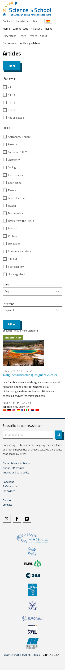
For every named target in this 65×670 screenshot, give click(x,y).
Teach (22, 36)
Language (8, 303)
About (43, 36)
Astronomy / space (19, 137)
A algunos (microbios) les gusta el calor (30, 374)
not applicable (16, 117)
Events (33, 36)
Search (36, 21)
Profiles (12, 236)
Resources (14, 244)
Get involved (10, 43)
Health (12, 206)
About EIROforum (13, 468)
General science (17, 198)
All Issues (36, 28)
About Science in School (17, 463)
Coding (12, 167)
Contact (7, 21)
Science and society (19, 251)
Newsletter (22, 21)
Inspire (48, 28)
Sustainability (16, 267)
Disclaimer (9, 491)
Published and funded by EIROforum (21, 655)
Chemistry (14, 160)
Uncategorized (16, 274)
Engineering (14, 183)
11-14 (11, 95)
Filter (12, 66)
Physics (12, 228)
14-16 (11, 102)
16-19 (11, 110)
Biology (12, 144)
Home (6, 28)
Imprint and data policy (16, 472)
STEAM (12, 259)
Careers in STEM (17, 152)
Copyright (8, 482)
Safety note (10, 486)
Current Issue (20, 28)
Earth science (16, 175)
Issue (6, 284)
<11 (10, 87)
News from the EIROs (21, 221)
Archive (7, 500)
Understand (9, 36)
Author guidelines (30, 43)
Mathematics (16, 213)
